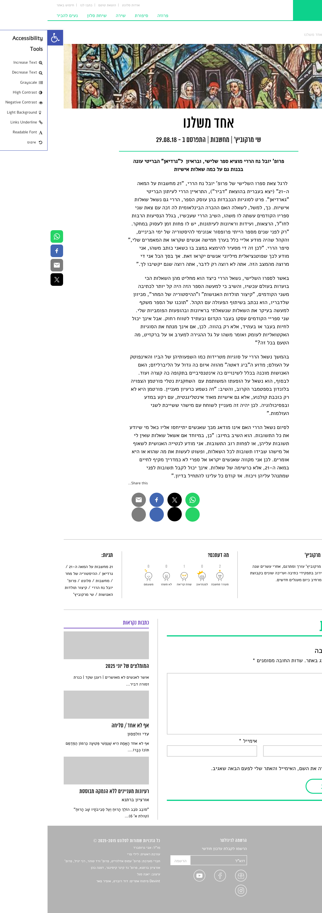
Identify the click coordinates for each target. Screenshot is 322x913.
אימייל (200, 741)
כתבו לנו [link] (39, 5)
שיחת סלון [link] (49, 15)
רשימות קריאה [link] (294, 870)
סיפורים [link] (299, 849)
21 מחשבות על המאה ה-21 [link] (43, 567)
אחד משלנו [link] (265, 34)
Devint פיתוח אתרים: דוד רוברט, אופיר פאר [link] (80, 881)
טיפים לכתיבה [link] (294, 884)
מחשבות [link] (285, 34)
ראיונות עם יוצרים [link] (291, 877)
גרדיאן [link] (59, 573)
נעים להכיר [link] (19, 15)
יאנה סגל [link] (95, 874)
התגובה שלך (290, 668)
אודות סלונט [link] (83, 5)
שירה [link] (73, 15)
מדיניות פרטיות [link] (293, 891)
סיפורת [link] (94, 15)
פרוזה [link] (115, 15)
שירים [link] (301, 856)
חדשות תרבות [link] (294, 863)
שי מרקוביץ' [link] (36, 594)
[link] (8, 37)
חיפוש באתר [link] (18, 5)
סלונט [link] (301, 34)
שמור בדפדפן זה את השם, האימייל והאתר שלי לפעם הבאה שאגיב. (234, 768)
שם (300, 741)
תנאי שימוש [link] (296, 898)
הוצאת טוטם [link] (59, 5)
